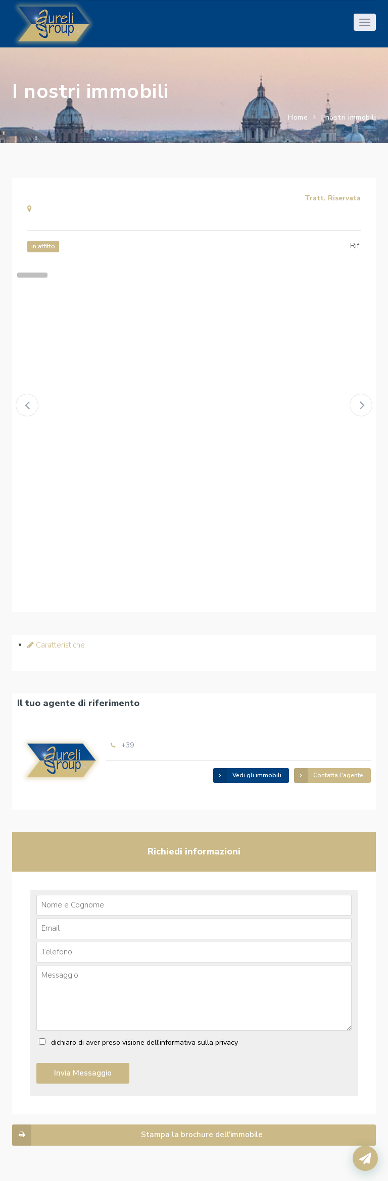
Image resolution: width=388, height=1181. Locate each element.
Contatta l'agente (328, 775)
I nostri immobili (348, 117)
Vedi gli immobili (247, 775)
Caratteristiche (56, 645)
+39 (127, 745)
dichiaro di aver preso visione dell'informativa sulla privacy (144, 1042)
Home (298, 117)
